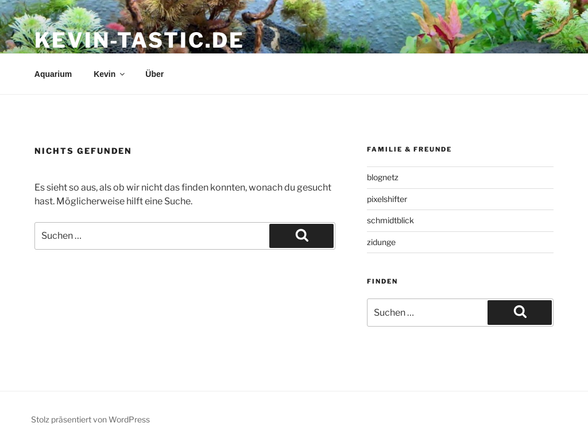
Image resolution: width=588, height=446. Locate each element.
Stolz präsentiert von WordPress (90, 419)
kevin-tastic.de (139, 40)
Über (154, 74)
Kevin (110, 74)
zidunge (381, 242)
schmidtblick (390, 220)
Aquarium (53, 74)
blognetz (383, 177)
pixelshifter (387, 199)
